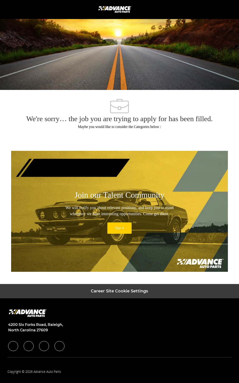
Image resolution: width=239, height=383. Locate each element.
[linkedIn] (29, 346)
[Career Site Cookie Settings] (119, 291)
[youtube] (59, 346)
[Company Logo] (115, 9)
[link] (119, 228)
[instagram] (44, 346)
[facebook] (13, 346)
